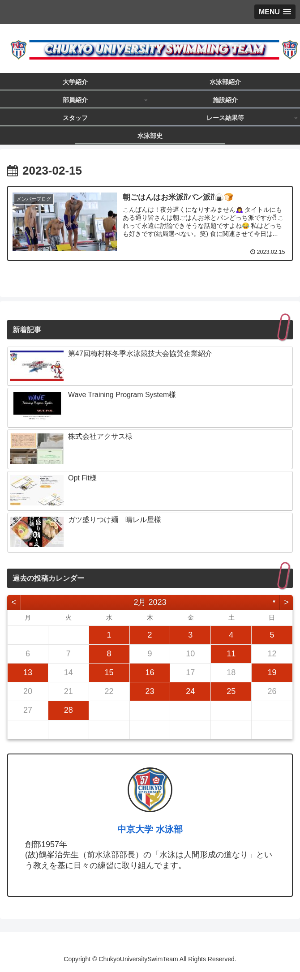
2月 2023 (149, 602)
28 (68, 710)
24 (190, 691)
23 (149, 691)
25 (231, 691)
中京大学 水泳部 (150, 829)
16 (149, 672)
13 (27, 672)
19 (271, 672)
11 (231, 653)
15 (109, 672)
